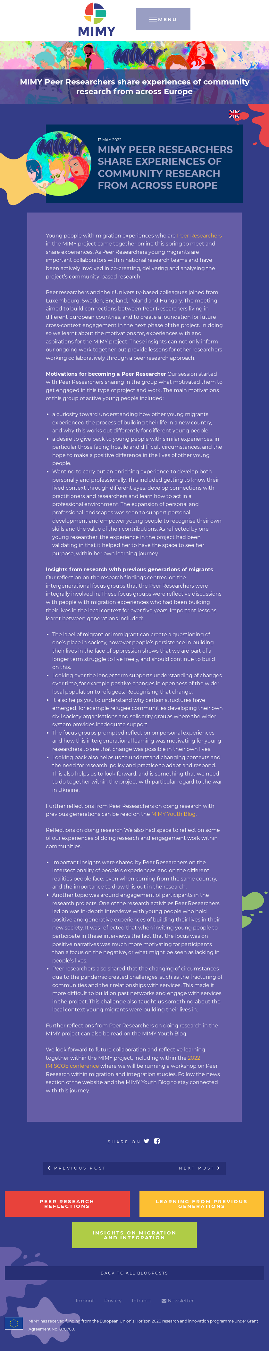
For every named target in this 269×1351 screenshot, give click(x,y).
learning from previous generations (202, 1203)
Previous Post (77, 1168)
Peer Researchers (199, 236)
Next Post (200, 1168)
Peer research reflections (67, 1203)
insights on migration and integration (135, 1235)
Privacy (113, 1301)
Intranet (141, 1301)
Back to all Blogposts (134, 1273)
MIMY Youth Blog (173, 814)
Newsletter (178, 1301)
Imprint (85, 1301)
